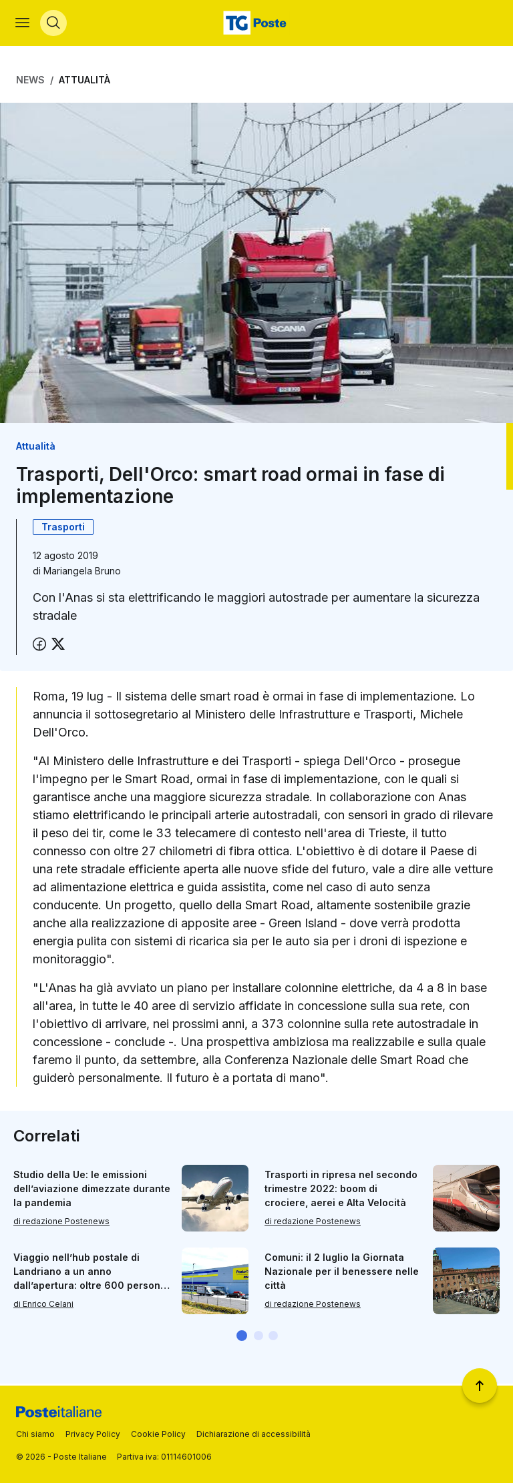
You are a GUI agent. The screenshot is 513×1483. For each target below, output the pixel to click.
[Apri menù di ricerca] (54, 24)
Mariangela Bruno (82, 572)
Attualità (84, 81)
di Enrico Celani (43, 1306)
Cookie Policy (158, 1434)
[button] (241, 1337)
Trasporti (63, 528)
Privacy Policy (92, 1434)
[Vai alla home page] (256, 24)
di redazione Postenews (61, 1223)
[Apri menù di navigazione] (23, 24)
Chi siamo (35, 1434)
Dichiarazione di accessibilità (253, 1434)
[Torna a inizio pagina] (479, 1385)
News (30, 81)
